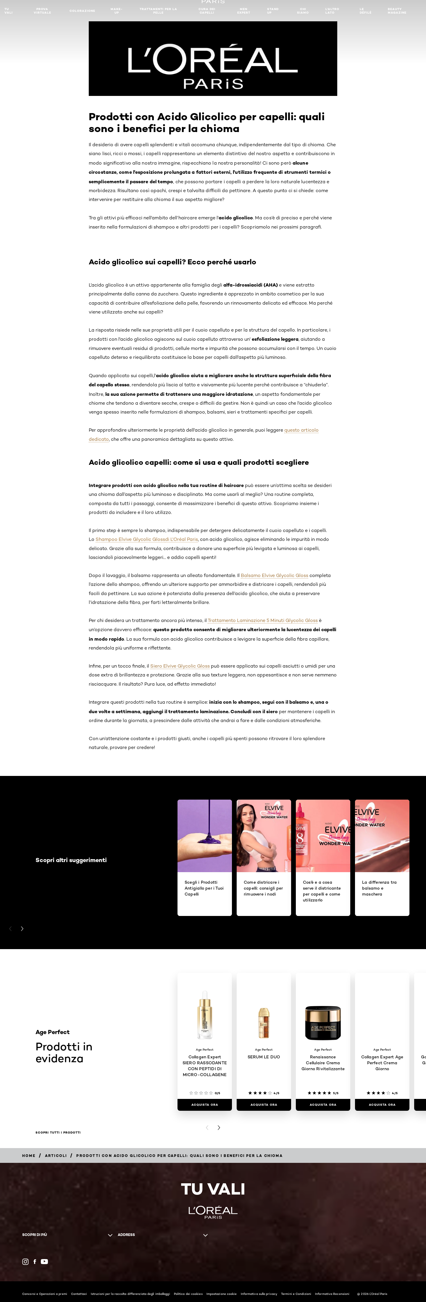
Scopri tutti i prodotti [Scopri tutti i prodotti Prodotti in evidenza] (58, 1132)
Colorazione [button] (82, 11)
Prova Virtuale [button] (42, 11)
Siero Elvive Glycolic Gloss (180, 666)
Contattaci (79, 1293)
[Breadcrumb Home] (29, 1155)
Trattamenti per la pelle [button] (158, 11)
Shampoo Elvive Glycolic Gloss (130, 539)
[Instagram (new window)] (25, 1261)
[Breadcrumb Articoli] (56, 1155)
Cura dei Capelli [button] (207, 11)
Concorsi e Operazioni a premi (44, 1293)
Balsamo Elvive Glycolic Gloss (274, 575)
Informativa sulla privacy (259, 1293)
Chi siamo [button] (303, 11)
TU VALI (8, 11)
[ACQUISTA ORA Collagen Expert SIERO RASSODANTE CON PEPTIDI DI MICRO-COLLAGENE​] (205, 1105)
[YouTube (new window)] (44, 1261)
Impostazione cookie (221, 1293)
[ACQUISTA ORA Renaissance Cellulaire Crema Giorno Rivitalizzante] (323, 1105)
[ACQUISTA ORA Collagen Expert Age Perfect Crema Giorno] (382, 1105)
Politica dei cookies (188, 1293)
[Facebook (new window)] (34, 1261)
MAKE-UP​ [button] (117, 11)
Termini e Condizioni (296, 1293)
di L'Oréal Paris (181, 539)
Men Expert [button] (243, 11)
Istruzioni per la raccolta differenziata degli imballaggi (130, 1293)
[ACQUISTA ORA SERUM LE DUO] (264, 1105)
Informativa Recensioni (332, 1293)
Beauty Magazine (397, 11)
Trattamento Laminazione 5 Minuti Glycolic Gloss (263, 620)
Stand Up (273, 11)
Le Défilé (366, 11)
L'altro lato (332, 11)
